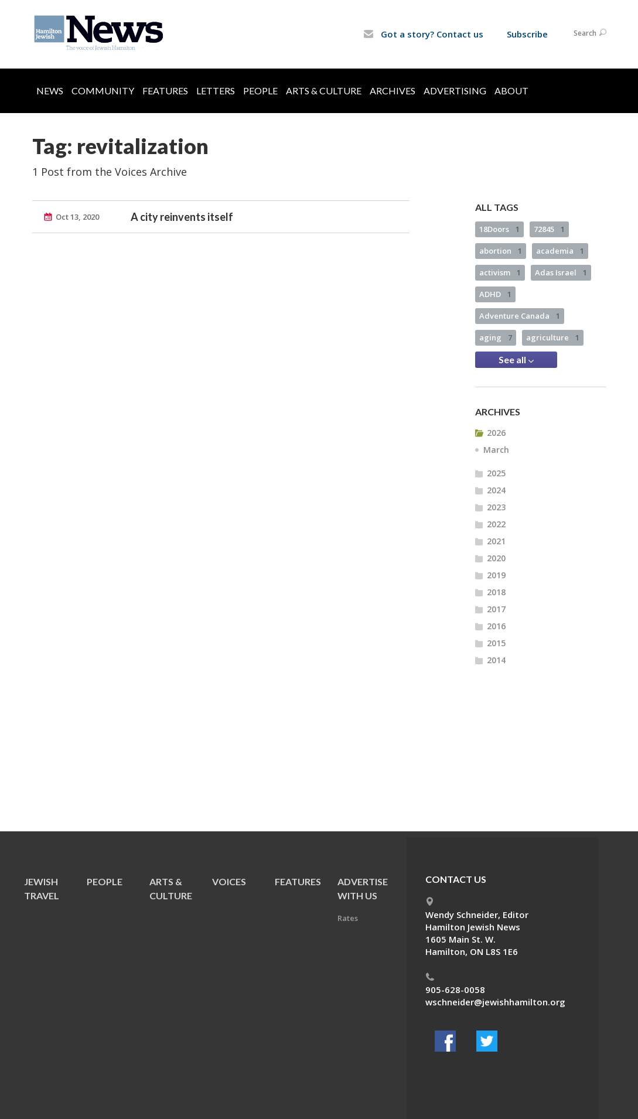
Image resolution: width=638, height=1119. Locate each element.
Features (165, 90)
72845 (549, 229)
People (260, 90)
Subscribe (527, 34)
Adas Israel (561, 272)
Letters (215, 90)
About (511, 90)
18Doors (499, 229)
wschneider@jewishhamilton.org (495, 1002)
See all (516, 360)
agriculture (552, 337)
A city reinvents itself (182, 216)
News (49, 90)
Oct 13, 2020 (77, 216)
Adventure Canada (519, 316)
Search (590, 33)
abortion (500, 250)
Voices (229, 881)
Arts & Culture (323, 90)
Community (102, 90)
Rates (347, 918)
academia (560, 250)
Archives (392, 90)
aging (495, 337)
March (496, 449)
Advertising (455, 90)
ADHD (495, 294)
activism (500, 272)
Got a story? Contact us (423, 34)
